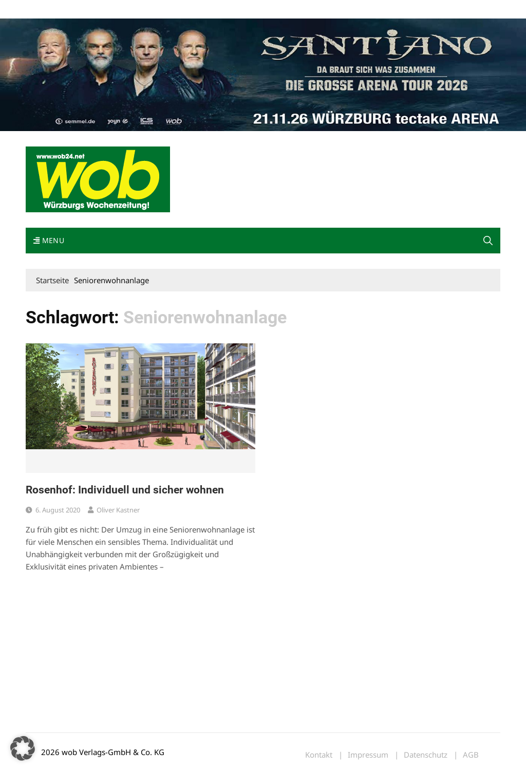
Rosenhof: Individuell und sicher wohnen (125, 490)
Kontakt (142, 9)
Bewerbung (218, 9)
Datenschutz (425, 755)
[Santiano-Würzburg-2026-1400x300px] (263, 74)
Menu (48, 240)
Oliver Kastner (118, 510)
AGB (471, 755)
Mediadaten (44, 9)
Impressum (177, 9)
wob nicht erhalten (96, 9)
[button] (488, 240)
